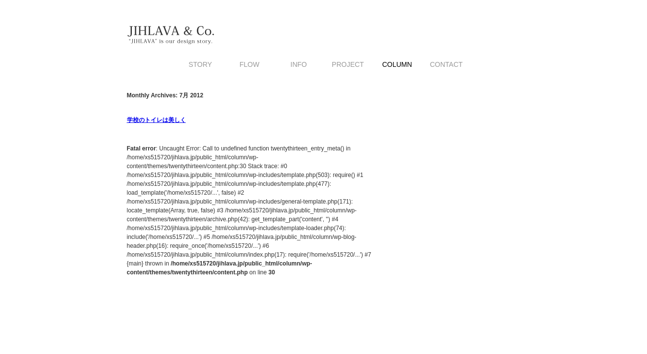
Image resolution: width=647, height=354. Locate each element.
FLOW (249, 64)
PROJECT (348, 64)
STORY (200, 64)
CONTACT (446, 64)
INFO (298, 64)
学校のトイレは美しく (156, 120)
